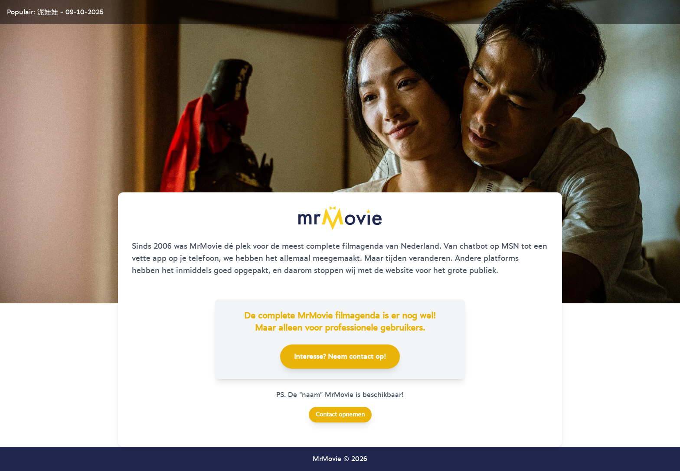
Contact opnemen (340, 415)
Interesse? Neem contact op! (340, 356)
